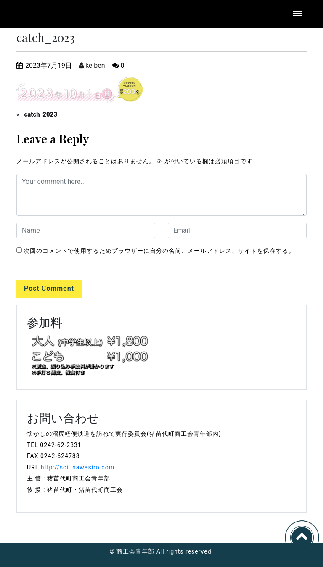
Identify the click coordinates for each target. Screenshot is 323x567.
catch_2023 (40, 114)
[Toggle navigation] (297, 14)
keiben (92, 65)
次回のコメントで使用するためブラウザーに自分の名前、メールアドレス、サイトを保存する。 (159, 250)
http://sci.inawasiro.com (77, 467)
